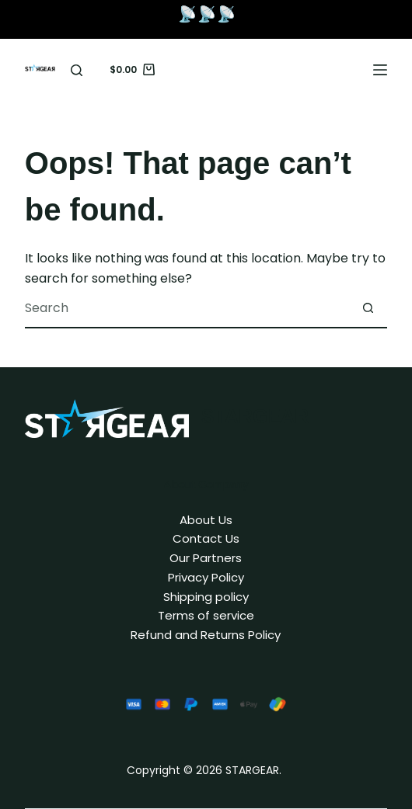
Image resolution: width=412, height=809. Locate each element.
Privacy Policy (206, 577)
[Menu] (380, 70)
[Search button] (367, 308)
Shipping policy (206, 597)
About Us (206, 520)
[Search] (76, 70)
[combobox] (186, 308)
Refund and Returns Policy (206, 635)
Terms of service (206, 615)
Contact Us (206, 538)
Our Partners (205, 558)
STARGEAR (255, 416)
